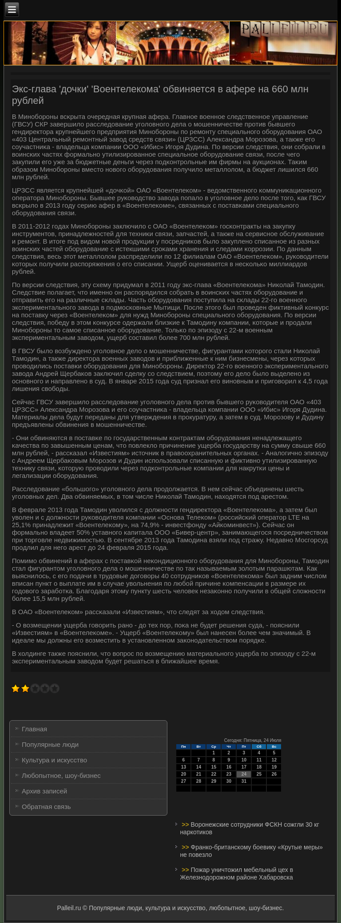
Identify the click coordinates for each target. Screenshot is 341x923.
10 (244, 759)
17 (244, 767)
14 (198, 767)
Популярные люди (50, 744)
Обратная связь (46, 806)
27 (183, 781)
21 (198, 774)
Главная (34, 729)
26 (274, 774)
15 (213, 767)
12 (274, 759)
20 (183, 774)
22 (213, 774)
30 (228, 781)
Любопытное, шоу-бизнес (61, 775)
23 (228, 774)
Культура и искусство (54, 760)
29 (213, 781)
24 (244, 774)
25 (259, 774)
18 (259, 767)
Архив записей (44, 791)
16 (228, 767)
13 (183, 767)
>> (186, 824)
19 (274, 767)
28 (198, 781)
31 (244, 781)
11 (259, 759)
